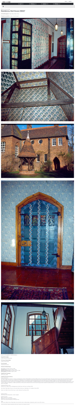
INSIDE (21, 4)
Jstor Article (3, 368)
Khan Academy (4, 371)
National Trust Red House (6, 370)
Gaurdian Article (4, 369)
